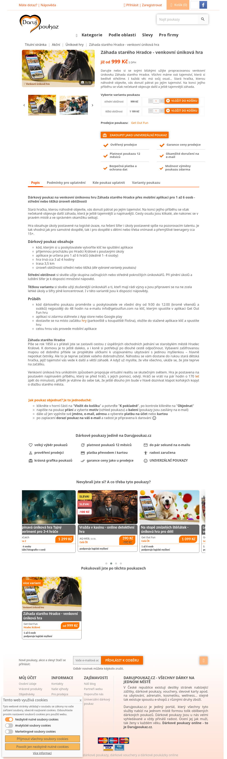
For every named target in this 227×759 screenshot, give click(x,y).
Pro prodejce (59, 694)
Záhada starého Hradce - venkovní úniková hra (50, 615)
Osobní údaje (27, 684)
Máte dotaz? (28, 5)
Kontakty (57, 684)
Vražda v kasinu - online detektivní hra (165, 529)
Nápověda (48, 5)
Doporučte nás (94, 694)
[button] (194, 5)
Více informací (42, 753)
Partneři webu (93, 689)
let (197, 376)
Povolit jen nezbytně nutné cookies (42, 746)
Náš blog (90, 684)
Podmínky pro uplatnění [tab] (66, 182)
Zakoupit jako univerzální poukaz (135, 135)
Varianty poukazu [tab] (146, 182)
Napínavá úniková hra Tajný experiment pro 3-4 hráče (99, 529)
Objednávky (27, 694)
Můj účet (27, 677)
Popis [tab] (35, 182)
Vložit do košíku (181, 100)
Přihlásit (142, 5)
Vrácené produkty (30, 689)
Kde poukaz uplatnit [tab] (109, 182)
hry (84, 320)
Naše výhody (59, 689)
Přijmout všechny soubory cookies (42, 739)
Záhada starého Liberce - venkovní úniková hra (42, 529)
